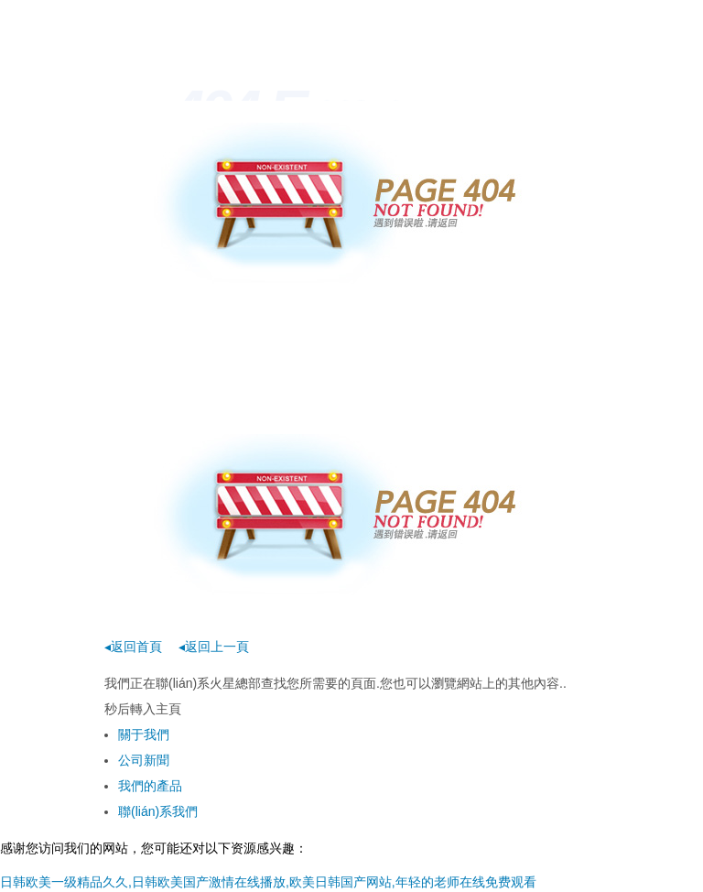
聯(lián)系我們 (158, 811)
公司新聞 (143, 760)
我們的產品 (150, 785)
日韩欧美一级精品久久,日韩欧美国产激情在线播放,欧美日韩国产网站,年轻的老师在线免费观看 (268, 882)
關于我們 (143, 734)
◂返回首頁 (133, 646)
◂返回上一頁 (213, 646)
